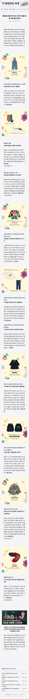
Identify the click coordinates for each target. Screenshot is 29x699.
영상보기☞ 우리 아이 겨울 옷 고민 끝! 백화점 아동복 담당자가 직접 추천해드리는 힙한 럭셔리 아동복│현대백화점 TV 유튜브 (14, 629)
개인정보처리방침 (22, 694)
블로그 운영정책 (15, 694)
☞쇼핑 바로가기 (8, 166)
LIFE (10, 21)
